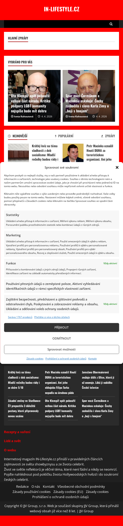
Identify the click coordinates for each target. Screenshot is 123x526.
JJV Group (86, 521)
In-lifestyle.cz (61, 9)
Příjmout (61, 328)
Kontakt (92, 358)
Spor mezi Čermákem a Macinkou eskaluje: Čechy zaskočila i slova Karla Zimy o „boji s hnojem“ (87, 103)
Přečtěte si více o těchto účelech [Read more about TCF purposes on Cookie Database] (52, 317)
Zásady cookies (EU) (68, 502)
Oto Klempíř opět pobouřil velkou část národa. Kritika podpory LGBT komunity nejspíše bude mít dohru (30, 103)
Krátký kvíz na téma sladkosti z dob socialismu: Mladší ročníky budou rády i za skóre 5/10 (18, 155)
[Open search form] (111, 24)
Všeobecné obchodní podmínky (81, 497)
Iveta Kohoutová (23, 116)
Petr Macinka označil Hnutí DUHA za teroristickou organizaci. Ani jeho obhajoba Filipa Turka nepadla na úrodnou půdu (73, 155)
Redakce (22, 497)
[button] (117, 167)
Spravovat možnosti (61, 349)
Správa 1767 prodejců (20, 317)
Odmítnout (61, 339)
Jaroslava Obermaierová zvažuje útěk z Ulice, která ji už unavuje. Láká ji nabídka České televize (98, 380)
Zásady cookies (35, 358)
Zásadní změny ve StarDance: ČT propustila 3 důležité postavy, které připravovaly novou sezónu (24, 415)
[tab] (17, 137)
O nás (35, 497)
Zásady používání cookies (32, 502)
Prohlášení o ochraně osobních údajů (65, 358)
